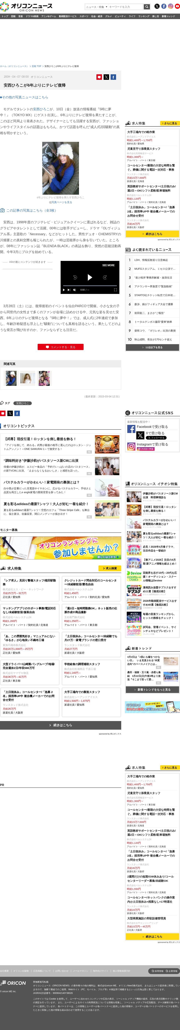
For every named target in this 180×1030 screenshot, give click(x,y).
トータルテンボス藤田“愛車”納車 (153, 321)
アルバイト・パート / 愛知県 (91, 670)
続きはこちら (62, 725)
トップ (4, 16)
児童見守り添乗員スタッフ (143, 148)
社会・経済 (96, 16)
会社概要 (4, 971)
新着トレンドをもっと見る (152, 689)
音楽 (20, 16)
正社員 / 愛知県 (30, 588)
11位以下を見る (152, 347)
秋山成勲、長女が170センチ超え (153, 339)
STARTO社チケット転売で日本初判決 (156, 295)
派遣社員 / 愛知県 (91, 698)
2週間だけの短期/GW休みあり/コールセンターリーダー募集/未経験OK (150, 878)
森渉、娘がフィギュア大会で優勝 (153, 304)
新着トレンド (168, 16)
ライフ (132, 16)
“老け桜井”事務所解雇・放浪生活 (153, 277)
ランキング (143, 16)
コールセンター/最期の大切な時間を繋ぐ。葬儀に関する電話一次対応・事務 (151, 167)
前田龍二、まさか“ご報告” (149, 313)
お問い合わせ (62, 971)
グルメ (108, 16)
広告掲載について (42, 971)
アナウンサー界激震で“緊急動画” (153, 286)
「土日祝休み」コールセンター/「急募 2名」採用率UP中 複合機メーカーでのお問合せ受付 (151, 211)
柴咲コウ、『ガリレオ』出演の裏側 (155, 330)
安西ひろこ (41, 109)
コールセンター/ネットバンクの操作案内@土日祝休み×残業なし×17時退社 (151, 899)
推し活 (155, 16)
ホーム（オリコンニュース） (14, 66)
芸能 (13, 16)
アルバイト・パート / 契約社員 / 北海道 (30, 616)
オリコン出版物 (21, 971)
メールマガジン (80, 971)
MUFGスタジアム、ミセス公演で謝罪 (156, 268)
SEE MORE (108, 265)
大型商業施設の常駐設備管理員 (146, 918)
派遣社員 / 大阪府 (91, 644)
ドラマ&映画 (32, 16)
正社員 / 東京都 (30, 672)
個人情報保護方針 (121, 971)
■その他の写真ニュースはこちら (24, 97)
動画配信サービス (68, 16)
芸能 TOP (36, 66)
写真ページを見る (62, 202)
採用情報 (159, 971)
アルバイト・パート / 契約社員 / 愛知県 (91, 588)
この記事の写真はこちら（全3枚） (29, 210)
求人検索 (111, 568)
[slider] (90, 285)
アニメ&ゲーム (48, 16)
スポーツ (84, 16)
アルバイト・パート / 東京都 (91, 616)
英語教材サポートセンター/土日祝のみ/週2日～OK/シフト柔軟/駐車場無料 (151, 188)
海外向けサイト (100, 971)
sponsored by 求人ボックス (110, 734)
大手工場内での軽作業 (141, 132)
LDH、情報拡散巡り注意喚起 (151, 260)
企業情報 (173, 971)
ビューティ (120, 16)
